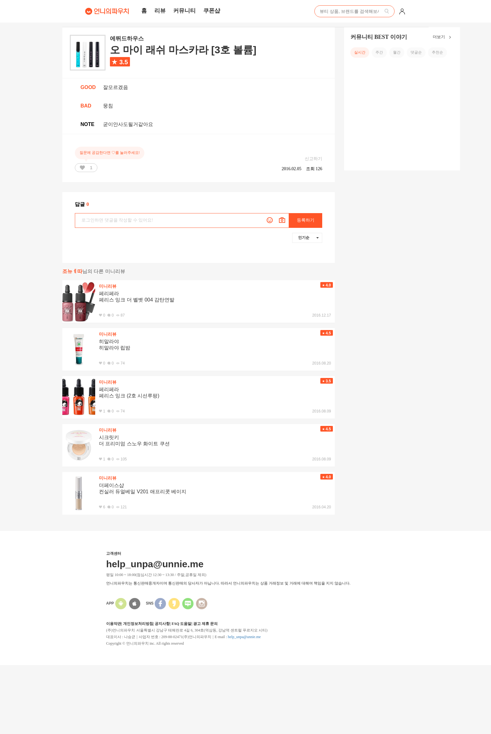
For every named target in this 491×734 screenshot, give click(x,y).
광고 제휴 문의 (205, 623)
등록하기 (305, 220)
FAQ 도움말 (181, 623)
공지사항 (162, 623)
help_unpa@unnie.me (244, 637)
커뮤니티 (184, 11)
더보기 (443, 37)
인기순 (308, 237)
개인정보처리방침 (138, 623)
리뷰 (160, 11)
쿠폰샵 (211, 11)
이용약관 (113, 623)
